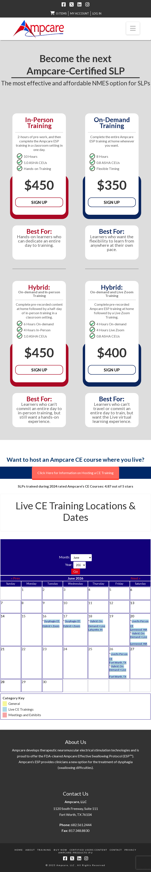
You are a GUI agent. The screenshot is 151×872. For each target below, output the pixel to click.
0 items (61, 13)
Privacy (130, 850)
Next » (136, 578)
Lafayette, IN (95, 629)
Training (44, 850)
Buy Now (60, 850)
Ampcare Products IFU (75, 852)
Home (19, 850)
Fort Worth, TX (117, 662)
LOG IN (96, 13)
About (30, 850)
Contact (116, 850)
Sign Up (39, 202)
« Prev (15, 578)
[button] (133, 28)
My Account (79, 13)
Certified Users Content (88, 850)
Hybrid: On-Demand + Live (138, 635)
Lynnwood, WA (138, 629)
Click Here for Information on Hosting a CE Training (75, 473)
